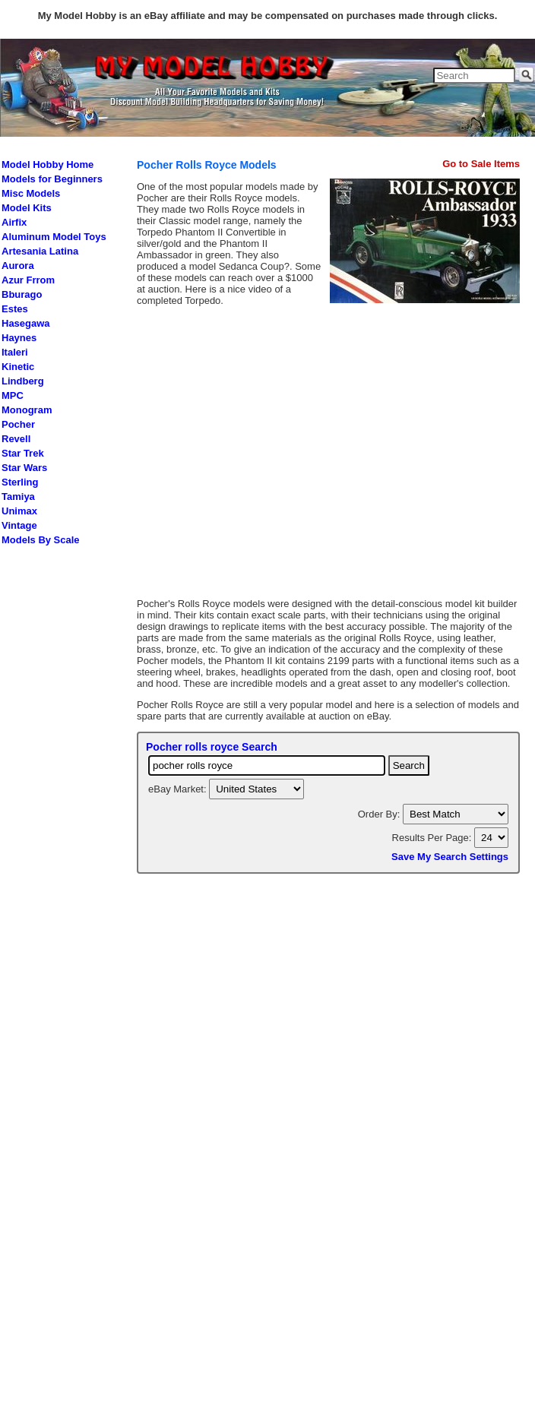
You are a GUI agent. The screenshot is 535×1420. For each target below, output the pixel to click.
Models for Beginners (52, 179)
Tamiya (18, 496)
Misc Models (31, 193)
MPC (13, 395)
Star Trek (23, 453)
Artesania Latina (40, 251)
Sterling (20, 482)
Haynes (19, 337)
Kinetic (18, 366)
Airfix (14, 222)
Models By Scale (41, 540)
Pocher (18, 424)
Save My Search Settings (449, 856)
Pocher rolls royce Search (211, 747)
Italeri (15, 352)
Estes (15, 309)
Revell (16, 438)
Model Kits (27, 207)
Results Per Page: (433, 837)
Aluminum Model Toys (54, 236)
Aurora (18, 265)
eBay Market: (178, 789)
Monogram (27, 410)
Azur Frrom (28, 280)
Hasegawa (26, 323)
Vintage (19, 525)
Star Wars (24, 467)
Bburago (22, 294)
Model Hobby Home (47, 164)
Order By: (380, 814)
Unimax (19, 511)
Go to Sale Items (481, 163)
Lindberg (23, 381)
